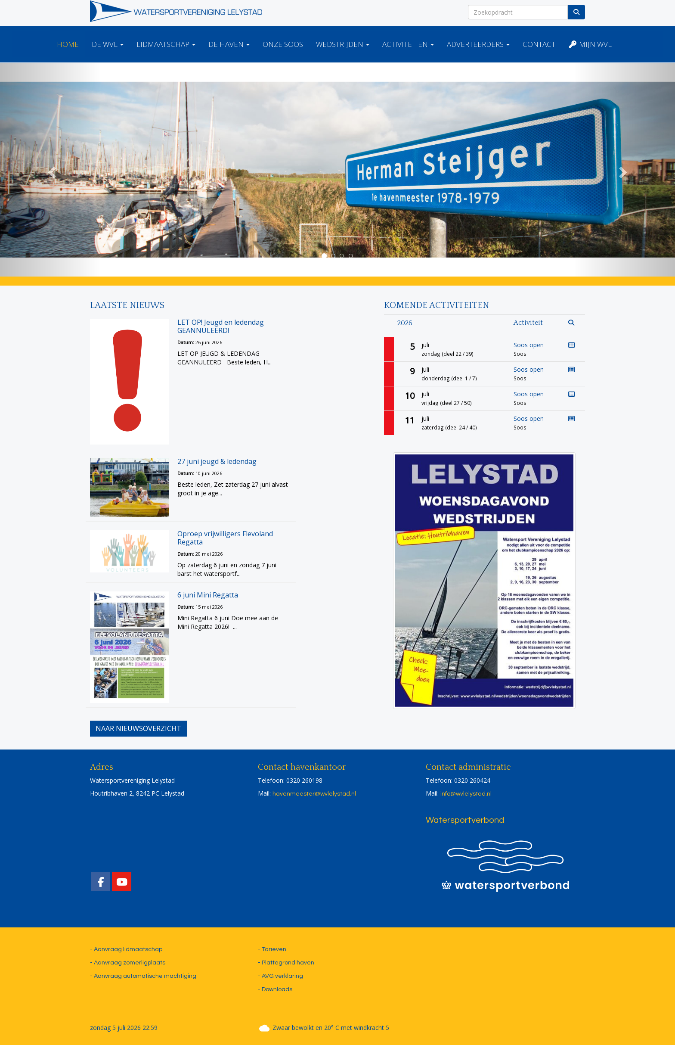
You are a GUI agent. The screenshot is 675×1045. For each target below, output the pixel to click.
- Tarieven (272, 949)
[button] (50, 170)
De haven (229, 44)
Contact (539, 44)
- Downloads (275, 989)
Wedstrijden (342, 44)
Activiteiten (408, 44)
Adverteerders (478, 44)
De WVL (108, 44)
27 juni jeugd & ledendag (217, 461)
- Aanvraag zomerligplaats (127, 963)
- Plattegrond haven (286, 963)
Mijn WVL (590, 44)
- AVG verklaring (280, 976)
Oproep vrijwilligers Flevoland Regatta (225, 538)
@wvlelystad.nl (314, 794)
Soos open (529, 345)
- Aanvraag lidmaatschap (126, 949)
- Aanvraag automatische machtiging (143, 976)
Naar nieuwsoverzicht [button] (138, 728)
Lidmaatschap (165, 44)
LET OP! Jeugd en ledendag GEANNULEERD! (220, 326)
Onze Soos (283, 44)
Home (68, 44)
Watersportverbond (465, 820)
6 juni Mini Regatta (207, 595)
